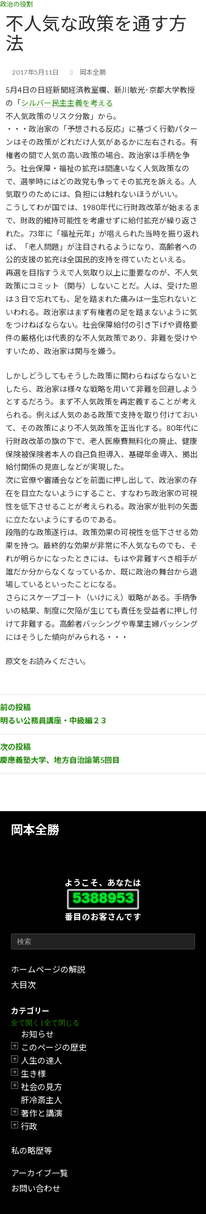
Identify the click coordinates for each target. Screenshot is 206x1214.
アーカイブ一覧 (39, 1173)
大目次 (23, 985)
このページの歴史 (54, 1047)
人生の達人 (41, 1060)
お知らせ (37, 1034)
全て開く (25, 1023)
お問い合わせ (35, 1188)
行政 (29, 1126)
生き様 (33, 1073)
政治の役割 (16, 4)
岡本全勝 (35, 829)
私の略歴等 (31, 1150)
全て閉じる (62, 1023)
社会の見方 (41, 1087)
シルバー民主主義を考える (67, 103)
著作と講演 (41, 1113)
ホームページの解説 (48, 969)
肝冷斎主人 (41, 1100)
